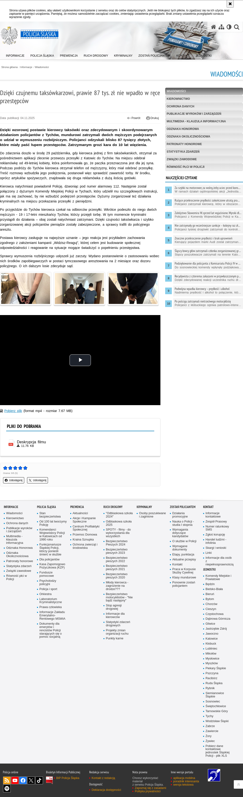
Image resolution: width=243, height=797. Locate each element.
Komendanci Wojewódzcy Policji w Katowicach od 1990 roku (52, 534)
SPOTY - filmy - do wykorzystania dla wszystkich (118, 533)
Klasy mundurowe (184, 577)
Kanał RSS (7, 780)
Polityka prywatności (148, 791)
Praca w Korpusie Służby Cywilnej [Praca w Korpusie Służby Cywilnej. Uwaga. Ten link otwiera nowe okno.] (184, 571)
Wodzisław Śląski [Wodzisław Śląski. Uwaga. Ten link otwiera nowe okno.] (217, 721)
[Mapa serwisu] (221, 27)
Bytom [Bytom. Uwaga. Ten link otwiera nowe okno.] (210, 599)
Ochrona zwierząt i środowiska (85, 546)
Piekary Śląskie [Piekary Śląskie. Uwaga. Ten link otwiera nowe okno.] (216, 668)
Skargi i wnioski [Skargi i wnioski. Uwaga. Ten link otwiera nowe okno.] (216, 548)
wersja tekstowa (183, 784)
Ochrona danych (180, 106)
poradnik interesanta (186, 781)
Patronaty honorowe (184, 144)
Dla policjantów (49, 559)
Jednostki (209, 570)
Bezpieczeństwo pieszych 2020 (116, 576)
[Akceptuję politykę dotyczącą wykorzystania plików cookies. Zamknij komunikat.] (230, 4)
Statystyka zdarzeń (183, 151)
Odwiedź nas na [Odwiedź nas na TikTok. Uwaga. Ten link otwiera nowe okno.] (39, 780)
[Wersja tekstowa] (229, 27)
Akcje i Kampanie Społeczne (84, 520)
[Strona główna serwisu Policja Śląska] (213, 27)
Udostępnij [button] (14, 480)
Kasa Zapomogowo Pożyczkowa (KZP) (52, 566)
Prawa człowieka (50, 607)
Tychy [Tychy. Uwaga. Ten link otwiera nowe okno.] (209, 716)
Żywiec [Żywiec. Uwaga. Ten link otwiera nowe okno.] (210, 741)
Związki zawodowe (182, 159)
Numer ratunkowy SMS (217, 528)
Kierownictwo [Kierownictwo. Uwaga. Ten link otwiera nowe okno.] (15, 518)
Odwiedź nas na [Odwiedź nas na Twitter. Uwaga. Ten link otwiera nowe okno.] (31, 780)
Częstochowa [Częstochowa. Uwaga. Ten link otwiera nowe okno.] (215, 614)
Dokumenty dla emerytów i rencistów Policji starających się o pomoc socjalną (50, 630)
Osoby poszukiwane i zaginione (152, 515)
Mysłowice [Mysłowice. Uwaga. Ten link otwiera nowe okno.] (212, 658)
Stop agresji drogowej (114, 607)
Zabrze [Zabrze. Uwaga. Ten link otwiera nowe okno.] (210, 726)
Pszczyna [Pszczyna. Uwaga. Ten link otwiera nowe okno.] (212, 673)
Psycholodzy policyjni (47, 582)
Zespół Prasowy (216, 521)
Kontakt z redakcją (103, 778)
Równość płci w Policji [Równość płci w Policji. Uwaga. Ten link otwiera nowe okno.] (16, 577)
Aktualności (80, 513)
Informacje (26, 67)
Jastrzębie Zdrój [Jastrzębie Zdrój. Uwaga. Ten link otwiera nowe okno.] (216, 628)
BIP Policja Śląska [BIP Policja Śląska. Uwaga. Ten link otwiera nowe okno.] (67, 778)
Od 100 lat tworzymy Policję (53, 523)
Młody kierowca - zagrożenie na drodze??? (117, 586)
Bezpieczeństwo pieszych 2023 (116, 551)
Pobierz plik (13, 411)
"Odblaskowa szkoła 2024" (119, 515)
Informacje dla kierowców (115, 615)
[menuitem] (15, 55)
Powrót (133, 118)
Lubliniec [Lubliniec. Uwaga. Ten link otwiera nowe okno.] (211, 648)
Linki (209, 552)
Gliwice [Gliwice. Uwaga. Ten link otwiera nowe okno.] (210, 623)
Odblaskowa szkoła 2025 (119, 523)
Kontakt (177, 564)
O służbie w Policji (184, 541)
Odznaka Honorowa (183, 129)
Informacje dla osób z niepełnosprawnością (219, 561)
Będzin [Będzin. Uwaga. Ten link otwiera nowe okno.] (210, 584)
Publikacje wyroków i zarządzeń (194, 113)
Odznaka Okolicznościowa (188, 136)
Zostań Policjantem (183, 507)
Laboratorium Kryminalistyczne (50, 601)
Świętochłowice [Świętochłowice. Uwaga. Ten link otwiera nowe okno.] (216, 706)
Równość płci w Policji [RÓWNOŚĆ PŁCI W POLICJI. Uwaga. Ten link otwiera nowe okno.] (185, 167)
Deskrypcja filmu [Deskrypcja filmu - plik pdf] (31, 442)
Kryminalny (144, 507)
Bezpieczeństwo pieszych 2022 (116, 559)
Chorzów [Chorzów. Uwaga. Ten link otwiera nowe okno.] (211, 604)
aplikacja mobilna (184, 778)
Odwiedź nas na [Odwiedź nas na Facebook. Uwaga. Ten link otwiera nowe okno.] (23, 780)
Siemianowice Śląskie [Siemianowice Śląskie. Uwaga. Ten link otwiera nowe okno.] (215, 695)
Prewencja (77, 507)
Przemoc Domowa (85, 534)
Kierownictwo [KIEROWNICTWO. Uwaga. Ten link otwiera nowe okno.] (178, 99)
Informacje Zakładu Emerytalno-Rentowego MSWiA (52, 615)
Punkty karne (114, 638)
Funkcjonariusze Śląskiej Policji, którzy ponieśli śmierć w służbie (50, 549)
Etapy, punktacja (183, 554)
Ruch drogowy (112, 507)
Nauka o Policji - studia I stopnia (183, 523)
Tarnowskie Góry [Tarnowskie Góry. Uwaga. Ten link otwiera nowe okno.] (217, 711)
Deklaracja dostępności (106, 790)
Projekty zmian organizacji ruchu (117, 632)
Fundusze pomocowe (46, 574)
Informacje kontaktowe (213, 515)
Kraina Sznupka (83, 539)
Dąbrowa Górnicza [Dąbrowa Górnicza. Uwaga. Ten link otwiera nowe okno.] (218, 618)
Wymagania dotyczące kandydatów (180, 533)
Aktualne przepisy (184, 559)
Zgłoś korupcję (215, 534)
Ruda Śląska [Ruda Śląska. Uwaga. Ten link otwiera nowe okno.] (214, 683)
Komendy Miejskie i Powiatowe (218, 577)
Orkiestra (45, 594)
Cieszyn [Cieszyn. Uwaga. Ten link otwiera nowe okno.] (211, 609)
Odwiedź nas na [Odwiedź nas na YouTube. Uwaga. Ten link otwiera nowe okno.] (15, 780)
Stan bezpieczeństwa (50, 515)
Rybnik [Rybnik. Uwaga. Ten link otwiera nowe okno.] (210, 688)
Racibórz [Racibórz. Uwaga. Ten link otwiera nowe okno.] (211, 678)
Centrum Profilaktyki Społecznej (86, 528)
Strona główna (9, 67)
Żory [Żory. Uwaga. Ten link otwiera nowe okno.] (208, 736)
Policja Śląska (46, 507)
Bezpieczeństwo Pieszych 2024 (116, 543)
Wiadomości (42, 67)
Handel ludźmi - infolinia (216, 541)
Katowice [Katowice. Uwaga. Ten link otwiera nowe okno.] (212, 638)
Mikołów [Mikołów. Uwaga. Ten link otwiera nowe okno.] (211, 653)
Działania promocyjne (180, 515)
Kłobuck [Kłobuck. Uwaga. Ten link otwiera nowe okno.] (211, 643)
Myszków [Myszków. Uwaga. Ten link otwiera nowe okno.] (212, 663)
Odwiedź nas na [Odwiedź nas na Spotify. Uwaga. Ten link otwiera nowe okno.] (7, 788)
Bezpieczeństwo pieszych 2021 (116, 567)
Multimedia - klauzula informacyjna (196, 121)
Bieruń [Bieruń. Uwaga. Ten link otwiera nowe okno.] (210, 594)
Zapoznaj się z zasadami (150, 788)
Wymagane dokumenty (179, 548)
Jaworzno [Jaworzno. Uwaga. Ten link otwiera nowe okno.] (212, 633)
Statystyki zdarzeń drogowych (118, 624)
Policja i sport (48, 589)
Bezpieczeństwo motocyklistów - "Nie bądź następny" (119, 597)
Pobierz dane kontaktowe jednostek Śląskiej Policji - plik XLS (217, 751)
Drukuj (152, 118)
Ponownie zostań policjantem (183, 584)
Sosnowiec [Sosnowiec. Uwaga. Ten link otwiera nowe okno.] (213, 701)
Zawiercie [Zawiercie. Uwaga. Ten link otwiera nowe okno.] (212, 731)
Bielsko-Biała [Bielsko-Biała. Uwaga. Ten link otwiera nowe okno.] (214, 589)
